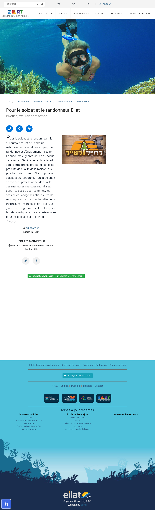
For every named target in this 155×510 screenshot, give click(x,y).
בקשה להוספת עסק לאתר (77, 375)
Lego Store (29, 423)
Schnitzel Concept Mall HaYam (29, 420)
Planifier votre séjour (140, 13)
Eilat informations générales (44, 365)
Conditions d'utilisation (95, 365)
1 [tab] (75, 97)
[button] (6, 503)
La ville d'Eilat (45, 13)
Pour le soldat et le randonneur (72, 101)
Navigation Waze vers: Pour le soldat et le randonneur (56, 276)
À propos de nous (70, 365)
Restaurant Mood (77, 418)
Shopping (99, 13)
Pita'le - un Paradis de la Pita (29, 426)
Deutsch (99, 385)
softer (84, 504)
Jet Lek (29, 418)
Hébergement (116, 13)
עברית (55, 385)
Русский (76, 385)
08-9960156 (32, 228)
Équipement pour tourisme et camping (33, 101)
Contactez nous (117, 365)
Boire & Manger (81, 13)
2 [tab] (79, 97)
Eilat (8, 101)
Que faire (63, 13)
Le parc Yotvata (29, 429)
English (65, 385)
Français (87, 385)
